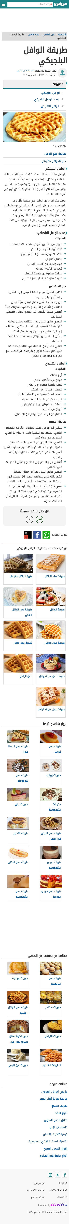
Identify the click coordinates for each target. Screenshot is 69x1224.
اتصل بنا (63, 1183)
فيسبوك (37, 535)
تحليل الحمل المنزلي (55, 1120)
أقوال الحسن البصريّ (55, 1148)
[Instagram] (50, 1175)
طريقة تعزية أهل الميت (53, 1098)
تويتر (28, 535)
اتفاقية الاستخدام (58, 1190)
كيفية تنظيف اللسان (55, 1134)
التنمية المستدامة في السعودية (48, 1141)
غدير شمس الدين (26, 70)
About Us (62, 1197)
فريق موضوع (37, 1197)
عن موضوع (38, 1183)
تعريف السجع (59, 1105)
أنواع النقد (61, 1113)
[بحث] (50, 4)
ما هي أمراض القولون (54, 1091)
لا (30, 519)
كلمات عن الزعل (58, 1127)
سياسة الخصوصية (35, 1190)
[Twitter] (57, 1175)
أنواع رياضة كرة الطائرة (53, 1155)
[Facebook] (64, 1175)
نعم (39, 519)
